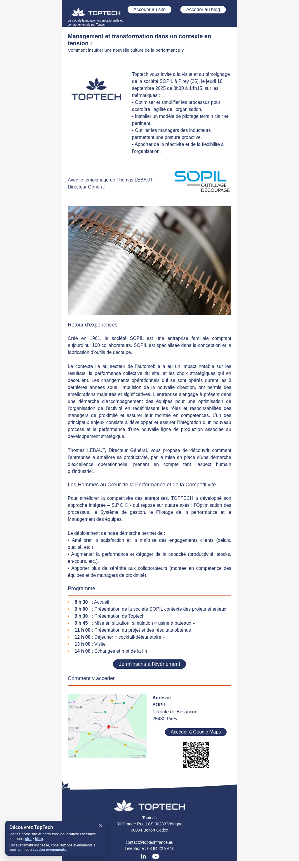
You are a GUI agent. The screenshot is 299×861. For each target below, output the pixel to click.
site (28, 838)
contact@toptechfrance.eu (149, 842)
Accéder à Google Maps (196, 731)
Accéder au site (149, 9)
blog (39, 838)
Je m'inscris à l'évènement (149, 664)
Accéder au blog (203, 9)
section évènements (49, 850)
